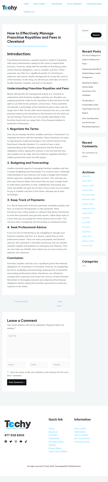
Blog (28, 46)
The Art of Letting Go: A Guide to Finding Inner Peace (91, 59)
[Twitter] (11, 447)
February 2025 (89, 193)
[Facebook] (6, 447)
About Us (53, 437)
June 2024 (87, 230)
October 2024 (88, 212)
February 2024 (89, 249)
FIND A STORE (81, 434)
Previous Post (20, 301)
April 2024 (87, 239)
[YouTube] (21, 447)
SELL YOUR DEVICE (83, 444)
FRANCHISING (81, 437)
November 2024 (89, 207)
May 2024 (87, 235)
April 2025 (87, 184)
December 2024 (89, 203)
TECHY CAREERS (82, 441)
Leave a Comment (15, 46)
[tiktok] (26, 447)
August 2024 (88, 221)
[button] (44, 4)
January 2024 (88, 253)
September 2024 (90, 216)
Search (85, 30)
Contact (52, 451)
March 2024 (87, 244)
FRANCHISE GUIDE (83, 447)
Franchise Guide (56, 447)
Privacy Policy (55, 454)
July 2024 (86, 226)
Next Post (60, 302)
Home (51, 434)
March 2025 (87, 189)
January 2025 (88, 198)
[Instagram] (16, 447)
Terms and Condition (58, 457)
